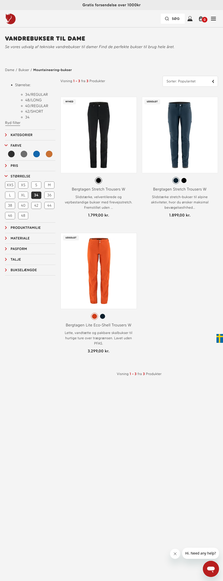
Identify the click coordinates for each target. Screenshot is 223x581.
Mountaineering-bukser (52, 70)
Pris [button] (14, 166)
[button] (202, 18)
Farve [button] (16, 145)
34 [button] (36, 195)
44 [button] (49, 205)
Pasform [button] (19, 249)
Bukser (23, 70)
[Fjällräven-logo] (21, 18)
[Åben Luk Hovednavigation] (213, 18)
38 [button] (10, 205)
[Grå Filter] (24, 154)
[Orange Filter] (49, 154)
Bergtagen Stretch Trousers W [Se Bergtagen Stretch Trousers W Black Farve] (98, 189)
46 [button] (10, 215)
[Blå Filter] (36, 154)
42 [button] (36, 205)
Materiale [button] (20, 238)
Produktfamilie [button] (26, 228)
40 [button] (23, 205)
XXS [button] (10, 185)
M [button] (49, 185)
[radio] (98, 180)
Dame (9, 70)
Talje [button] (16, 259)
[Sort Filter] (11, 154)
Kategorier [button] (22, 135)
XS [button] (23, 185)
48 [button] (23, 215)
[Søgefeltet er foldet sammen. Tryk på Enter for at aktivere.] (172, 18)
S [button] (36, 185)
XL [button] (23, 195)
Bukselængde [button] (24, 270)
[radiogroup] (98, 180)
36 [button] (49, 195)
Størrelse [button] (20, 176)
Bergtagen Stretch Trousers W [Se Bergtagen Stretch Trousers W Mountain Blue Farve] (180, 189)
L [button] (10, 195)
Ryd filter (12, 122)
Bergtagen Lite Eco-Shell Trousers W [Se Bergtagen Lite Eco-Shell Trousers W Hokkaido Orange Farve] (99, 325)
